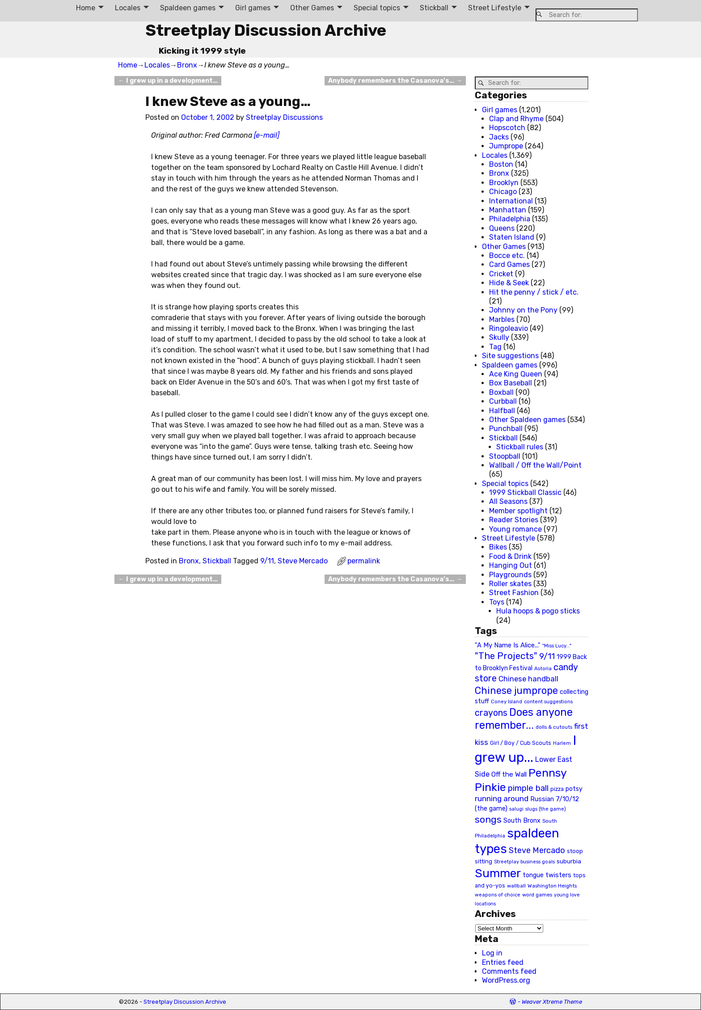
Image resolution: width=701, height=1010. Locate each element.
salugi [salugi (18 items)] (516, 809)
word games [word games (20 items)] (537, 895)
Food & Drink (510, 556)
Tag (495, 346)
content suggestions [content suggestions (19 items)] (548, 701)
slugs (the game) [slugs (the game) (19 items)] (545, 809)
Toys (496, 602)
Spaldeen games (187, 8)
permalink (363, 561)
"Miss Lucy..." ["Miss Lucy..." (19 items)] (556, 645)
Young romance (515, 529)
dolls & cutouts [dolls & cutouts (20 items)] (554, 727)
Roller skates (510, 583)
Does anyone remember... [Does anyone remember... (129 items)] (524, 719)
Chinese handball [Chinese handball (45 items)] (528, 678)
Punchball (506, 428)
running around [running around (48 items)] (501, 798)
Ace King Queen (515, 374)
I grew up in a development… (167, 81)
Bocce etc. (507, 255)
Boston (501, 164)
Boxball (501, 392)
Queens (502, 228)
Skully (499, 337)
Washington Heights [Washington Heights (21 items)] (552, 886)
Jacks (499, 137)
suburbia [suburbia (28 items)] (569, 861)
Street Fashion (514, 592)
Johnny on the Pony (523, 310)
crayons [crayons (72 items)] (491, 713)
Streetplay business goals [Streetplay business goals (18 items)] (524, 862)
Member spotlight (518, 511)
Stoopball (504, 456)
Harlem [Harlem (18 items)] (562, 743)
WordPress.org (506, 980)
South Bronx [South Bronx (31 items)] (522, 820)
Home (85, 8)
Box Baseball (510, 383)
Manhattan (507, 210)
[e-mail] (266, 135)
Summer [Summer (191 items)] (498, 873)
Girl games (252, 8)
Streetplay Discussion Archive (265, 30)
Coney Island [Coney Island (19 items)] (506, 701)
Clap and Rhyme (516, 118)
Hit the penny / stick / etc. (534, 292)
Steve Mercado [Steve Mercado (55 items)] (537, 850)
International (511, 201)
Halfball (502, 410)
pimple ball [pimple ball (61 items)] (528, 788)
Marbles (502, 319)
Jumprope (506, 146)
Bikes (498, 547)
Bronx (187, 65)
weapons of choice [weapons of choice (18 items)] (497, 895)
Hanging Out (510, 565)
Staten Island (511, 237)
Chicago (503, 191)
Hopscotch (507, 127)
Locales (127, 8)
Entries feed (503, 962)
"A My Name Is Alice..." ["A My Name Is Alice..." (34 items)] (508, 645)
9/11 (267, 561)
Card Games (509, 264)
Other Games (312, 8)
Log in (492, 953)
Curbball (503, 401)
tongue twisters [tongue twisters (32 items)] (547, 875)
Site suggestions (510, 355)
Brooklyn (504, 182)
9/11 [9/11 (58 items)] (547, 656)
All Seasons (508, 501)
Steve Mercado (303, 561)
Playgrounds (510, 575)
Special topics (377, 8)
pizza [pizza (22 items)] (557, 789)
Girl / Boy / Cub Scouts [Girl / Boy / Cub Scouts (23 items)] (520, 743)
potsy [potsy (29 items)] (574, 788)
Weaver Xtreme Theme (552, 1001)
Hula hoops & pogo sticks (538, 611)
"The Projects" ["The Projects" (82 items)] (506, 656)
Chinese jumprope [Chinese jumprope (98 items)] (516, 690)
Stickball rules (519, 447)
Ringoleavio (508, 328)
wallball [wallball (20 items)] (516, 886)
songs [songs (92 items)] (488, 819)
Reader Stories (513, 520)
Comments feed (509, 971)
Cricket (501, 274)
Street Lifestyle (494, 8)
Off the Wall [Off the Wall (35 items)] (509, 774)
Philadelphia (509, 219)
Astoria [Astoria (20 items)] (543, 668)
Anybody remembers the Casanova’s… (395, 81)
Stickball (434, 8)
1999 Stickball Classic (525, 492)
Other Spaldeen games (527, 419)
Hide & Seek (509, 283)
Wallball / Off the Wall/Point (535, 465)
